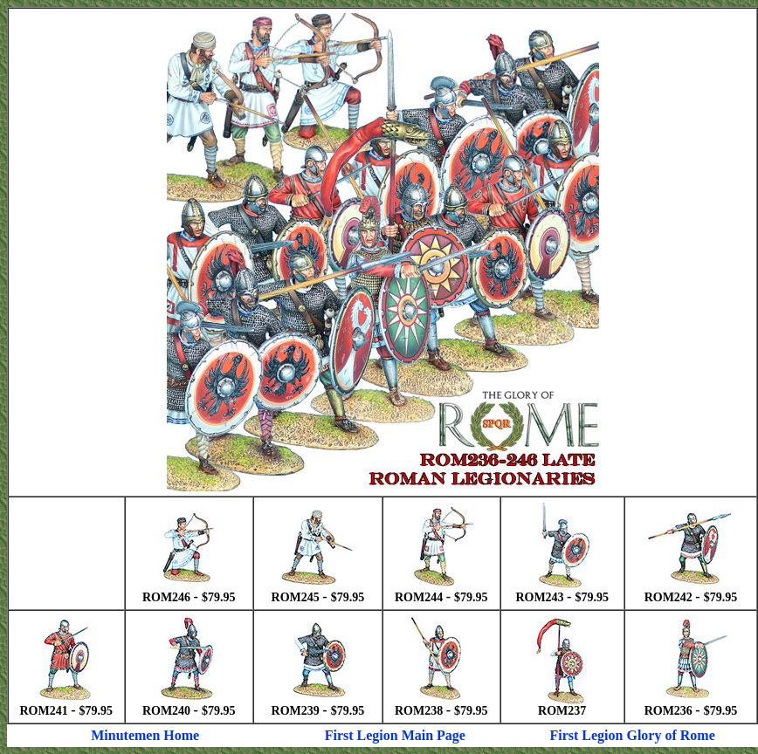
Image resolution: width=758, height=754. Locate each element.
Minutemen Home (145, 735)
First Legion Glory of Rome (631, 735)
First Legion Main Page (395, 735)
